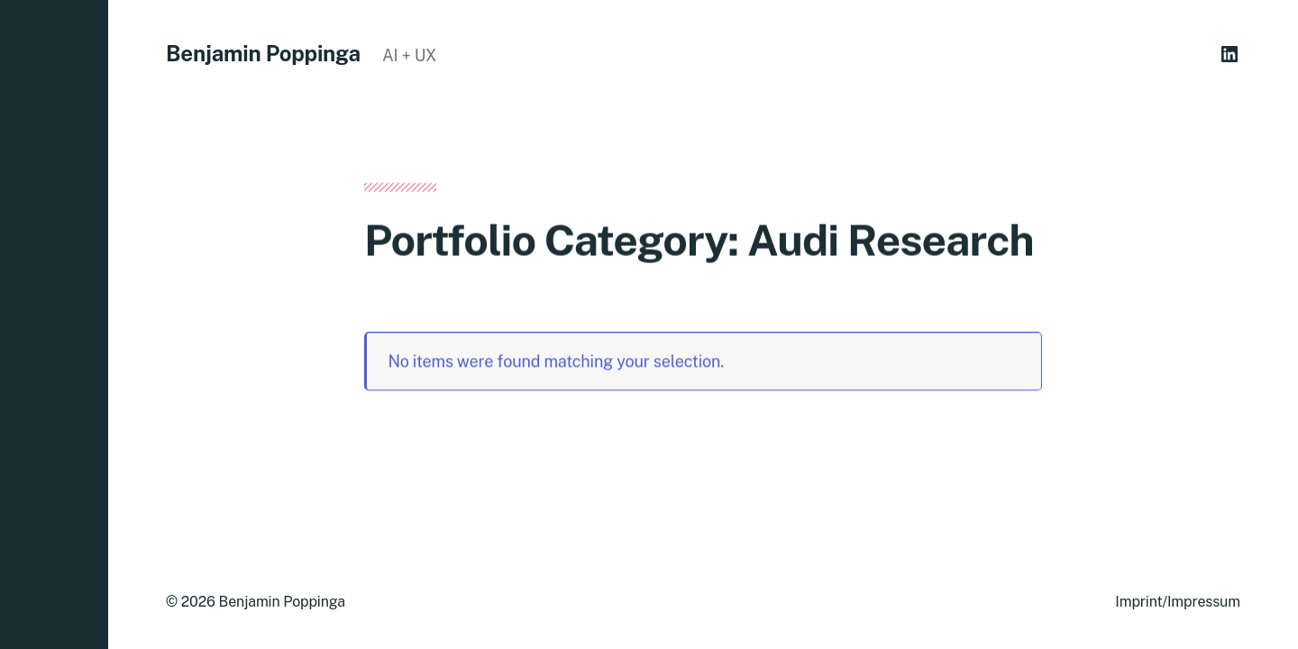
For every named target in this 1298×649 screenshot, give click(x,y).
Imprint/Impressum (1177, 601)
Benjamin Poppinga (263, 53)
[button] (54, 324)
